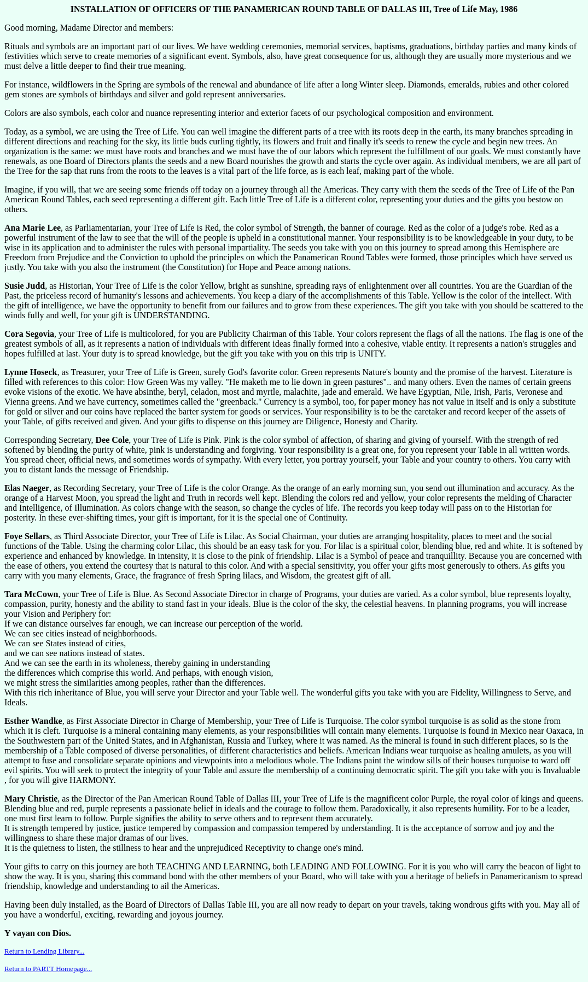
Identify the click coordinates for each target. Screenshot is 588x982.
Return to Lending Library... (44, 951)
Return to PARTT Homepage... (48, 969)
